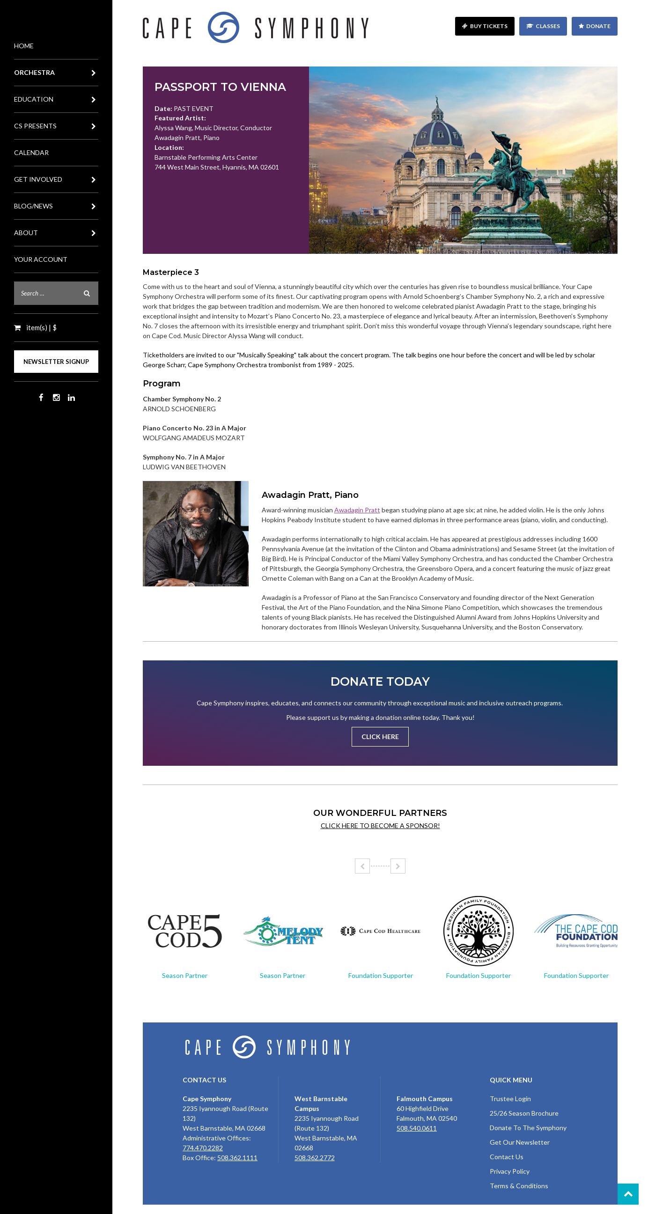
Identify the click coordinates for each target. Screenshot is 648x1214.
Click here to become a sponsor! (380, 825)
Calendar (31, 152)
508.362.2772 (315, 1158)
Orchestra (56, 72)
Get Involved (56, 179)
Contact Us (506, 1157)
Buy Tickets (489, 26)
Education (56, 99)
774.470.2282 (203, 1148)
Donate (598, 26)
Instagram (56, 397)
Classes (548, 26)
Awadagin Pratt (357, 510)
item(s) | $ (41, 327)
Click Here (380, 736)
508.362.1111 (237, 1158)
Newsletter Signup (56, 361)
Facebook (41, 397)
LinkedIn (71, 397)
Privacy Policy (510, 1171)
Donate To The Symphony (528, 1128)
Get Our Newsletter (520, 1142)
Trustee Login (510, 1099)
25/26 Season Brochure (524, 1113)
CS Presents (56, 126)
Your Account (40, 259)
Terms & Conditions (519, 1186)
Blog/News (56, 206)
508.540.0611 (417, 1128)
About (56, 233)
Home (24, 46)
